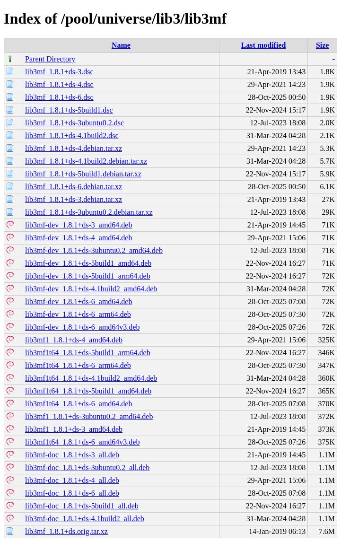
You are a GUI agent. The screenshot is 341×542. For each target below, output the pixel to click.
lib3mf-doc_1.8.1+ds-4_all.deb (72, 480)
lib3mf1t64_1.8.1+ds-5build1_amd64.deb (88, 391)
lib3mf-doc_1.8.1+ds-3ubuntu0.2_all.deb (87, 467)
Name (121, 45)
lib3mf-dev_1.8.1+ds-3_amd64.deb (78, 225)
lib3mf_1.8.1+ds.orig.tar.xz (66, 531)
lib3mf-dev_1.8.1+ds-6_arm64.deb (78, 314)
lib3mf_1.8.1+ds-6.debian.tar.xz (73, 187)
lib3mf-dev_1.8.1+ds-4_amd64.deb (78, 238)
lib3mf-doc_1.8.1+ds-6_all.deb (72, 493)
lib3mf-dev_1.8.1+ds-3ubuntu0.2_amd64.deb (94, 250)
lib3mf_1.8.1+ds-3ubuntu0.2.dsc (74, 123)
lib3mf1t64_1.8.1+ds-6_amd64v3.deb (82, 442)
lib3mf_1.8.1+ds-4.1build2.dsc (71, 135)
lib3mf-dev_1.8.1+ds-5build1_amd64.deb (88, 263)
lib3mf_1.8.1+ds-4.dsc (59, 84)
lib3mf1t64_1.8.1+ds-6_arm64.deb (78, 365)
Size (322, 45)
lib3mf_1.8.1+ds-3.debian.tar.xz (73, 199)
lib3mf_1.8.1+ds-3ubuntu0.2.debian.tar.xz (88, 212)
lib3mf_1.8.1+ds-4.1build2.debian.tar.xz (86, 161)
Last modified (263, 45)
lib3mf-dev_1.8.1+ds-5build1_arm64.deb (87, 276)
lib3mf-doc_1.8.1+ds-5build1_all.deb (82, 506)
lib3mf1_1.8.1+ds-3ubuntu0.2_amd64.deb (89, 416)
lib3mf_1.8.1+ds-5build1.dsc (69, 110)
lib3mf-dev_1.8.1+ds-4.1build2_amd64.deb (91, 289)
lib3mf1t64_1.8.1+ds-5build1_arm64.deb (87, 353)
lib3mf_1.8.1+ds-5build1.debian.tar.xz (83, 174)
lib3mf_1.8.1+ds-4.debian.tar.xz (73, 148)
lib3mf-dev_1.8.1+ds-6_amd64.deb (78, 301)
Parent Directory (50, 59)
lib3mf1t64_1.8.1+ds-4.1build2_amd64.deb (91, 378)
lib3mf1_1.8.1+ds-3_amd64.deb (73, 429)
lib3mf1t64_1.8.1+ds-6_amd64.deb (78, 404)
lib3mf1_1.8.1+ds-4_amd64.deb (73, 340)
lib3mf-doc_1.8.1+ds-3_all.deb (72, 455)
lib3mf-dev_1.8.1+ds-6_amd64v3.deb (82, 327)
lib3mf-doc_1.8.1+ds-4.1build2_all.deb (84, 519)
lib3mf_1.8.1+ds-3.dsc (59, 72)
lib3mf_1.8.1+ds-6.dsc (59, 97)
